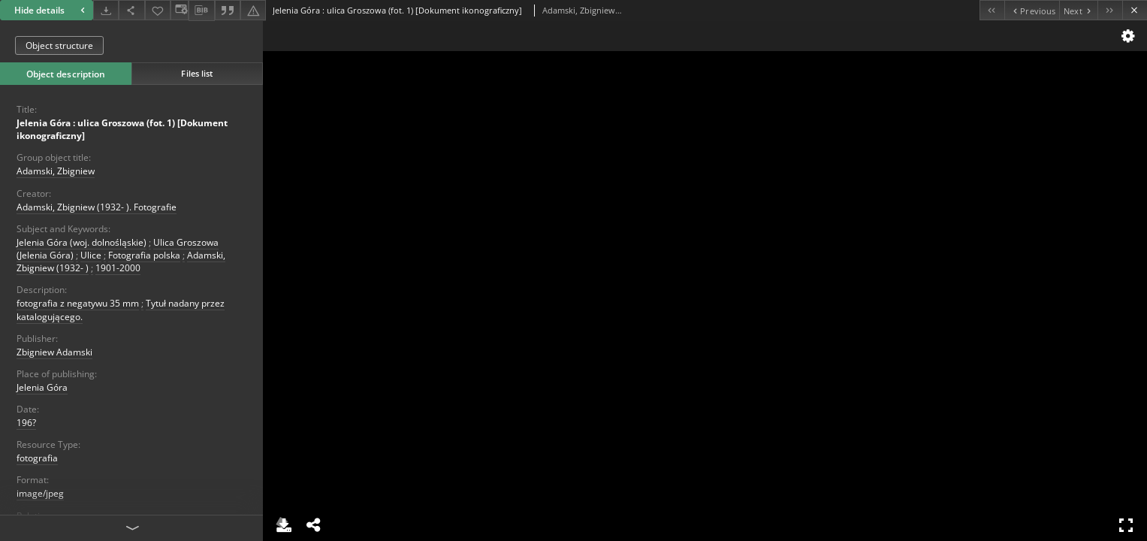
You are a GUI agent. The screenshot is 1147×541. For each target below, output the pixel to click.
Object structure (59, 45)
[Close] (1134, 10)
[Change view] (180, 10)
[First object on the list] (991, 10)
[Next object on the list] (1078, 10)
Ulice (90, 255)
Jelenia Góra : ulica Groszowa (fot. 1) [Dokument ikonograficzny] (122, 129)
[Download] (106, 10)
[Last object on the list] (1109, 10)
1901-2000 (117, 267)
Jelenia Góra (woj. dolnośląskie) (81, 242)
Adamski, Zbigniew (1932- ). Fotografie (97, 207)
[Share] (131, 10)
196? (26, 422)
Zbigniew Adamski (54, 352)
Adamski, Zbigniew (56, 171)
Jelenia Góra (42, 387)
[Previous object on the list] (1031, 10)
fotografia (37, 458)
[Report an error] (253, 10)
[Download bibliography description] (201, 10)
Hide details (51, 10)
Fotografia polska (144, 255)
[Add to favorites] (158, 10)
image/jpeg (40, 493)
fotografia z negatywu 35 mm (78, 303)
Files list (197, 73)
